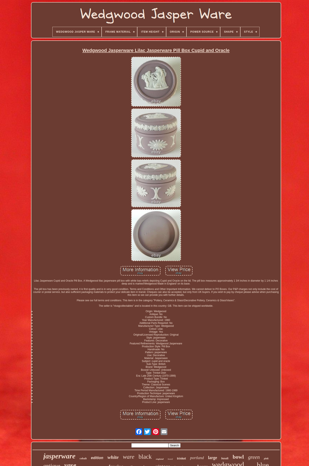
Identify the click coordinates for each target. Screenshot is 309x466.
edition (97, 458)
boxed (170, 459)
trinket (181, 458)
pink (266, 458)
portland (197, 458)
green (254, 457)
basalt (224, 458)
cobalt (83, 458)
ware (128, 456)
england (160, 459)
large (212, 457)
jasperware (59, 456)
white (113, 457)
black (145, 456)
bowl (238, 457)
